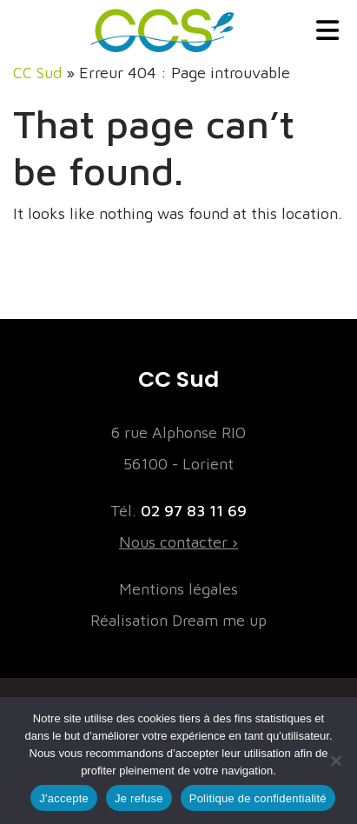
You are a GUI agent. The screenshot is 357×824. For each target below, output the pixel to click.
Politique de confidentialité (258, 798)
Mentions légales (178, 589)
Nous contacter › (178, 542)
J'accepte (64, 798)
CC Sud (37, 72)
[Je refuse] (335, 760)
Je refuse (139, 798)
